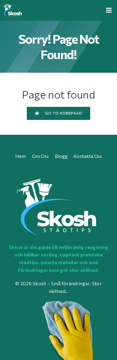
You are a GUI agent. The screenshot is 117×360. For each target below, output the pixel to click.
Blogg (61, 156)
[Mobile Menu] (109, 10)
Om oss (40, 156)
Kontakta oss (88, 156)
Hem (20, 156)
